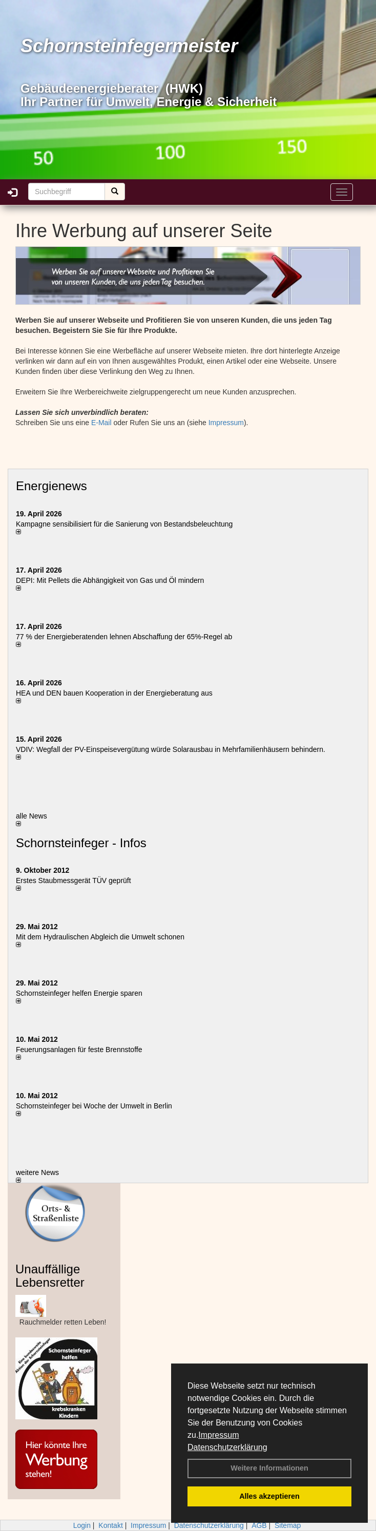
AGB (259, 1525)
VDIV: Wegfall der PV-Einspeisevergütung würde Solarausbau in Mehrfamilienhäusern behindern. (170, 749)
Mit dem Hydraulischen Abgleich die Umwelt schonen (100, 937)
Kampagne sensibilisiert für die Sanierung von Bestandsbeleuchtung (124, 524)
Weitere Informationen (269, 1468)
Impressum (218, 1435)
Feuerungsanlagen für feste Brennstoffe (79, 1049)
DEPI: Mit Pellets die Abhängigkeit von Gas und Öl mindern (115, 580)
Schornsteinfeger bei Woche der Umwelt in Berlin (94, 1106)
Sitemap (288, 1525)
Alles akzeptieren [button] (269, 1496)
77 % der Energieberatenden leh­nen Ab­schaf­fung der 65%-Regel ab (124, 637)
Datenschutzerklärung (227, 1447)
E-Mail (101, 422)
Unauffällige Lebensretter (50, 1275)
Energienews (51, 486)
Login (82, 1525)
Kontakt (110, 1525)
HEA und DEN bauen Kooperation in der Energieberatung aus (114, 693)
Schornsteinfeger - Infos (81, 843)
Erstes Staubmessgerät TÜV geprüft (73, 880)
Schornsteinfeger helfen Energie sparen (79, 993)
